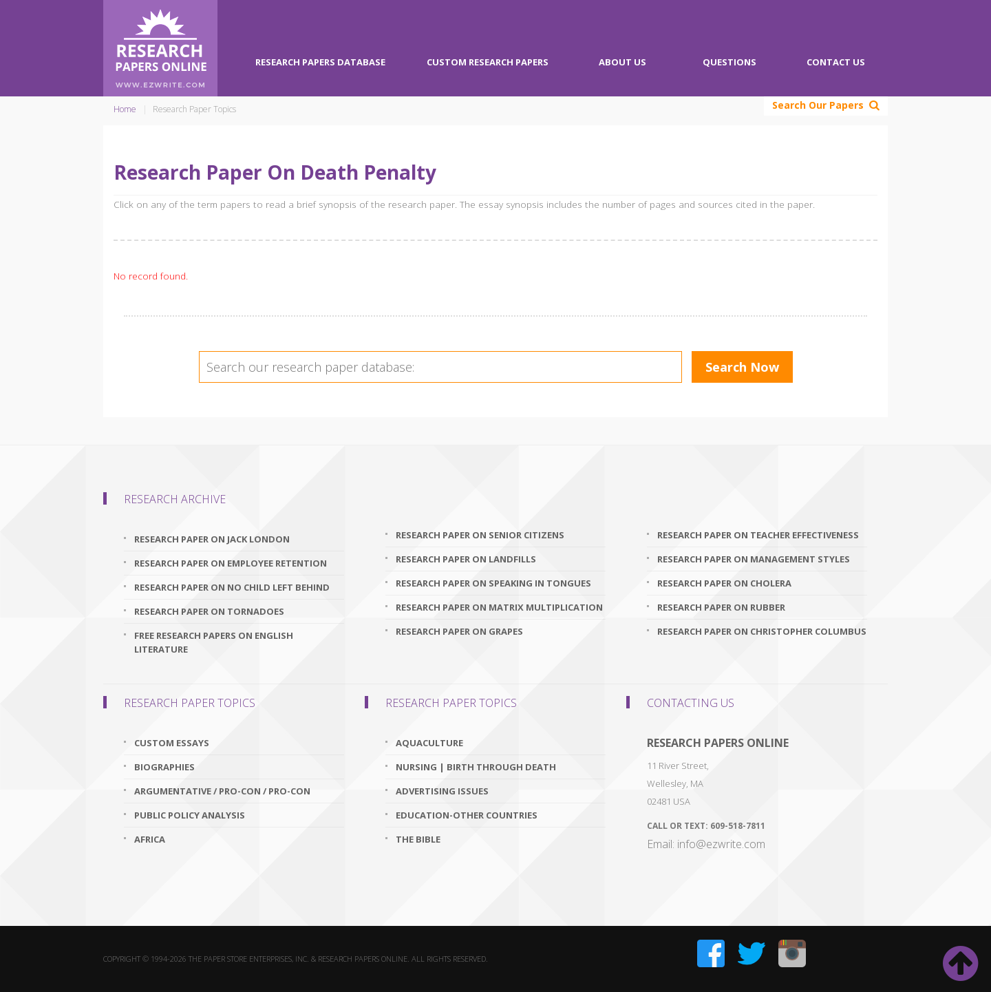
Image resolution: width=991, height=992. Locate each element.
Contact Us (836, 62)
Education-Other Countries (466, 815)
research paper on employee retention (230, 563)
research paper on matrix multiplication (499, 607)
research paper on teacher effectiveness (758, 535)
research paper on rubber (721, 607)
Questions (729, 62)
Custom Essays (171, 743)
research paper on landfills (466, 559)
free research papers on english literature (213, 642)
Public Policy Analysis (189, 815)
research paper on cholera (724, 583)
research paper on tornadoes (209, 611)
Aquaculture (429, 743)
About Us (622, 62)
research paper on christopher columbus (761, 631)
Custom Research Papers (487, 62)
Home (125, 109)
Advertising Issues (442, 791)
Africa (149, 839)
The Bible (418, 839)
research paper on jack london (212, 539)
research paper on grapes (459, 631)
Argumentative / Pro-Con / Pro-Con (222, 791)
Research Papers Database (320, 62)
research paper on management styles (753, 559)
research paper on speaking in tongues (493, 583)
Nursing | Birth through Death (476, 767)
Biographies (164, 767)
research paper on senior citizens (480, 535)
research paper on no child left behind (232, 587)
